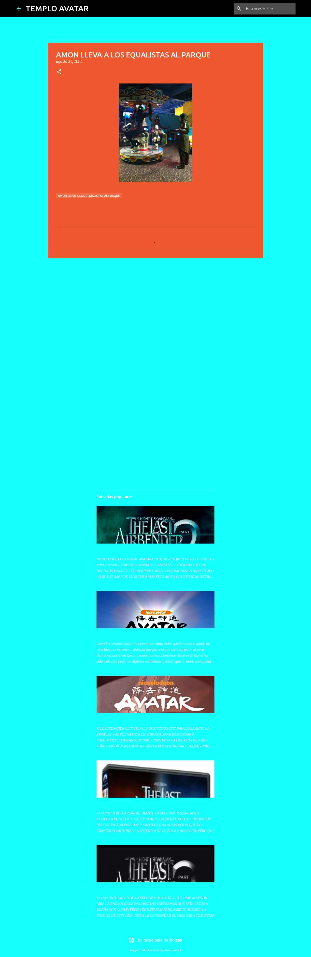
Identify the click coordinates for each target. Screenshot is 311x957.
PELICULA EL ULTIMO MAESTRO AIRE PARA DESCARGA (141, 803)
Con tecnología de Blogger (155, 940)
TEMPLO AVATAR (57, 8)
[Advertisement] (155, 299)
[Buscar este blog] (270, 8)
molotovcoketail (170, 950)
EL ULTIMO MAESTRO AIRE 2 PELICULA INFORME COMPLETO (147, 549)
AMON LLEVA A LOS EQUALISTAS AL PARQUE (89, 195)
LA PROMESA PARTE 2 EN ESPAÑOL (125, 719)
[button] (59, 72)
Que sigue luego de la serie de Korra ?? (127, 634)
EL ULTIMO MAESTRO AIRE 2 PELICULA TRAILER (136, 888)
